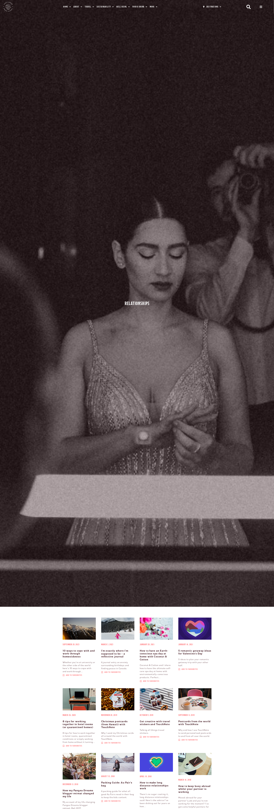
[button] (248, 7)
